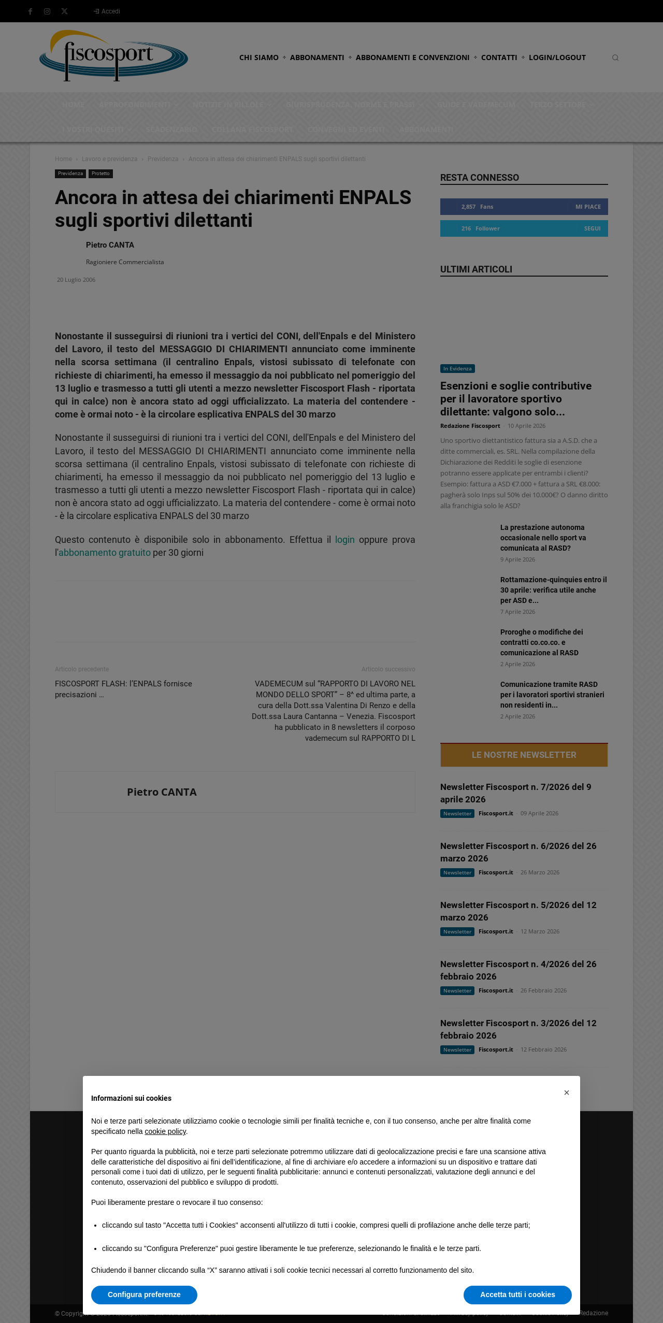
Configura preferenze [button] (144, 1294)
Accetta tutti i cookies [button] (517, 1294)
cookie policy (165, 1131)
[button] (566, 1092)
